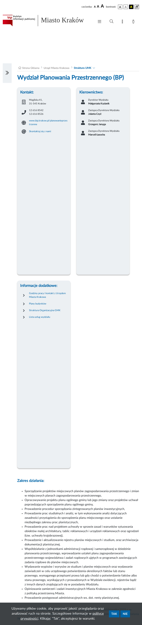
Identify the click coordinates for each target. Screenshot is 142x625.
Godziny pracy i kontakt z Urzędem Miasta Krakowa (47, 295)
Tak (114, 613)
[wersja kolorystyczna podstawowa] (120, 6)
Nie (125, 613)
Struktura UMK (82, 68)
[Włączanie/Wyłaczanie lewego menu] (7, 73)
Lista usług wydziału (39, 317)
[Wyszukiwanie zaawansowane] (111, 21)
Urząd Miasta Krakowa (56, 68)
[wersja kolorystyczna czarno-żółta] (131, 6)
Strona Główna (30, 68)
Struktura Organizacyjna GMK (44, 310)
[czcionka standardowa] (95, 6)
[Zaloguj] (134, 22)
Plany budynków (37, 303)
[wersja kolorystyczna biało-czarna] (125, 6)
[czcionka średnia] (98, 6)
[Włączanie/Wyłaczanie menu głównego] (99, 21)
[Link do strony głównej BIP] (47, 20)
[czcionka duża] (102, 6)
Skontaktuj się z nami (40, 131)
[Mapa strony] (123, 22)
